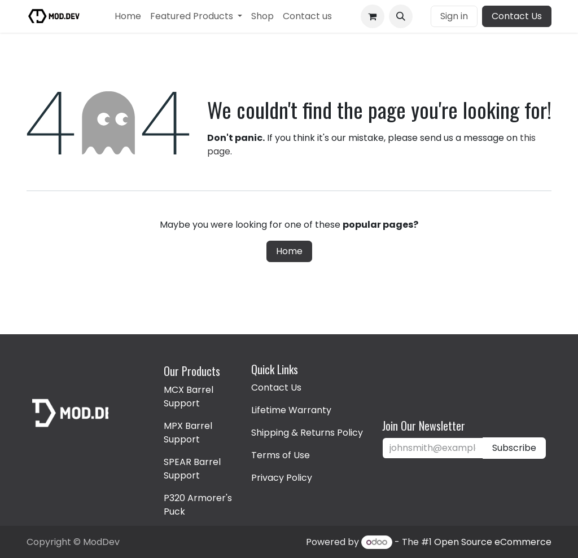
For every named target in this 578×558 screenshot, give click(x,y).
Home (289, 251)
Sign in (454, 16)
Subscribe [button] (514, 447)
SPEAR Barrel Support (192, 468)
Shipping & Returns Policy (307, 432)
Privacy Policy (281, 477)
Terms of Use (280, 455)
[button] (401, 16)
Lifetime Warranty (291, 410)
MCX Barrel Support (188, 396)
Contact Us (517, 16)
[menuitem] (128, 16)
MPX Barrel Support (188, 432)
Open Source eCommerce (492, 541)
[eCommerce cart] (372, 16)
